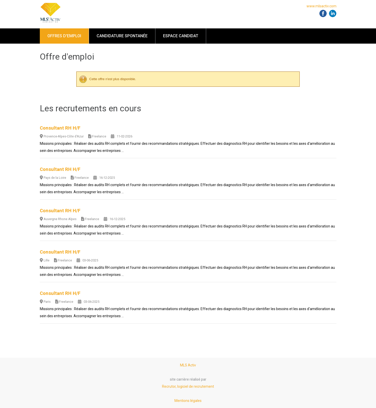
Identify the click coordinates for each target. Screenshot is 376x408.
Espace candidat (180, 35)
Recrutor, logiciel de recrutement (188, 386)
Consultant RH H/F (60, 128)
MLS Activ (188, 365)
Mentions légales (188, 401)
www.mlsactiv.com (321, 6)
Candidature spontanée (122, 35)
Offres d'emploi (64, 35)
